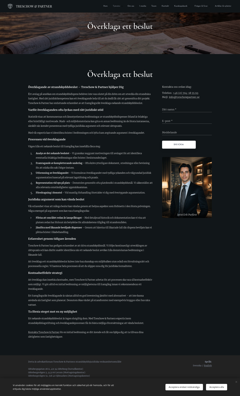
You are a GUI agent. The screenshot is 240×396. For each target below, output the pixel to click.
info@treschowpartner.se (184, 97)
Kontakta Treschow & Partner (43, 332)
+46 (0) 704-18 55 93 (185, 92)
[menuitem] (111, 6)
